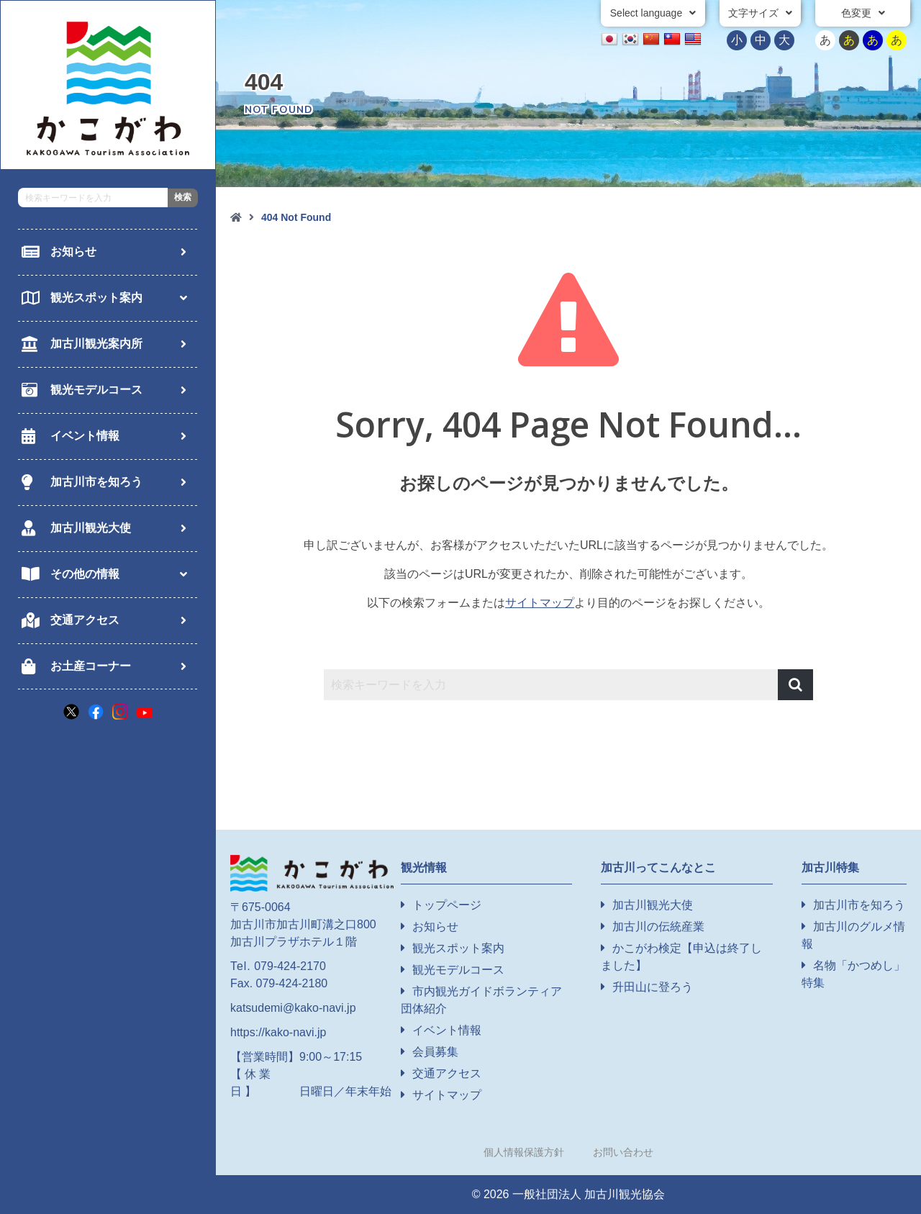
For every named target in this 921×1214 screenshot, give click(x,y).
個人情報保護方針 (524, 1152)
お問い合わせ (623, 1152)
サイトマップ (539, 603)
